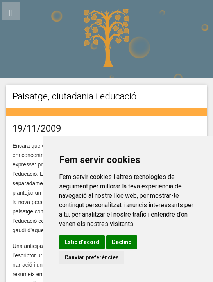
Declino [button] (122, 242)
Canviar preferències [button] (91, 257)
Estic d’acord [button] (81, 242)
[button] (11, 11)
